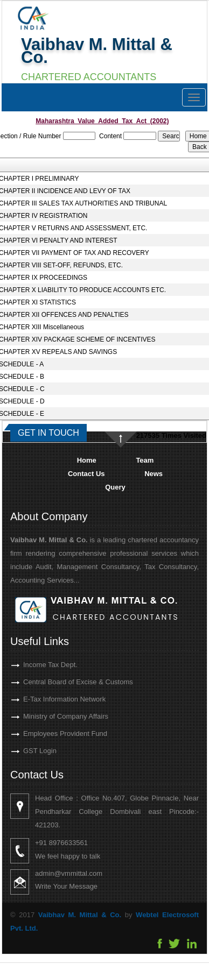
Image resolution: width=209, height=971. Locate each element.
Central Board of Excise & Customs (66, 682)
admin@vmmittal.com (81, 873)
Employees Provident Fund (53, 733)
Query (115, 487)
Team (145, 460)
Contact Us (86, 474)
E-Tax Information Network (52, 699)
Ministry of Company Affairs (53, 716)
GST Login (27, 751)
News (153, 474)
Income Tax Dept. (38, 665)
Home (86, 460)
